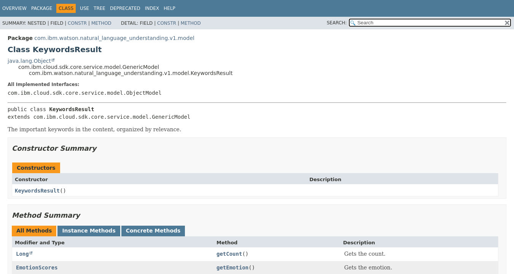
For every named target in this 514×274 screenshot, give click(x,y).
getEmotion (232, 267)
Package (41, 8)
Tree (99, 8)
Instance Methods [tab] (88, 231)
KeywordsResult (37, 191)
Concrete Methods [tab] (153, 231)
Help (169, 8)
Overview (14, 8)
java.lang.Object (29, 61)
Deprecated (125, 8)
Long (22, 254)
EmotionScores (37, 267)
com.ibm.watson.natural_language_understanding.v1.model (114, 38)
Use (84, 8)
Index (152, 8)
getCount (229, 254)
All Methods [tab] (34, 231)
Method (101, 23)
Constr (77, 23)
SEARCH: (337, 22)
